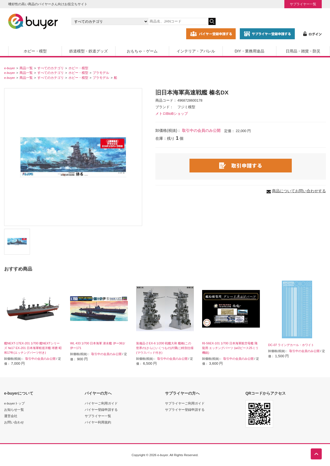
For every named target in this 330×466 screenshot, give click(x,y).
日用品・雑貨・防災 (303, 51)
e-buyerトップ (14, 403)
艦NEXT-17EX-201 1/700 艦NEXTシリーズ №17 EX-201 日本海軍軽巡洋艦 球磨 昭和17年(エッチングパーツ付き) (33, 348)
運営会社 (10, 416)
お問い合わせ (14, 422)
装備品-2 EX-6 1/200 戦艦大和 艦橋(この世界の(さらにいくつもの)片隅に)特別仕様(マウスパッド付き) (165, 348)
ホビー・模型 (35, 51)
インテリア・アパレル (196, 51)
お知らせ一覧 (14, 409)
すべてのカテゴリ (50, 68)
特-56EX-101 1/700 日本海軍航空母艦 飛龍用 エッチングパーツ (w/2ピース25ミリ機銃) (230, 348)
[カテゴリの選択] (110, 21)
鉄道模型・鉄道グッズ (88, 51)
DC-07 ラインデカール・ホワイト (291, 345)
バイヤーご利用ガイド (101, 403)
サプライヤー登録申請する (185, 409)
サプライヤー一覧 (303, 4)
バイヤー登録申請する (101, 409)
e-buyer (9, 68)
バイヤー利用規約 (98, 422)
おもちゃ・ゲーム (142, 51)
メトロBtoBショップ (171, 114)
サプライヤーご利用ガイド (185, 403)
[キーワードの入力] (178, 21)
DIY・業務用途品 (249, 51)
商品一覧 (26, 68)
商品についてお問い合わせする (299, 191)
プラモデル (101, 72)
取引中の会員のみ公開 (201, 130)
